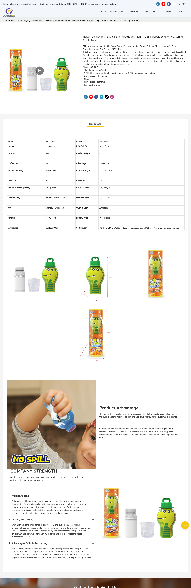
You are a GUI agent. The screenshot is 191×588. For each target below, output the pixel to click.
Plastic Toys (23, 20)
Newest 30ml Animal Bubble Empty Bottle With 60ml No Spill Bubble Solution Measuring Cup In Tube (92, 20)
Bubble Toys (36, 20)
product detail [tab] (95, 124)
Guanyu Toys (8, 20)
